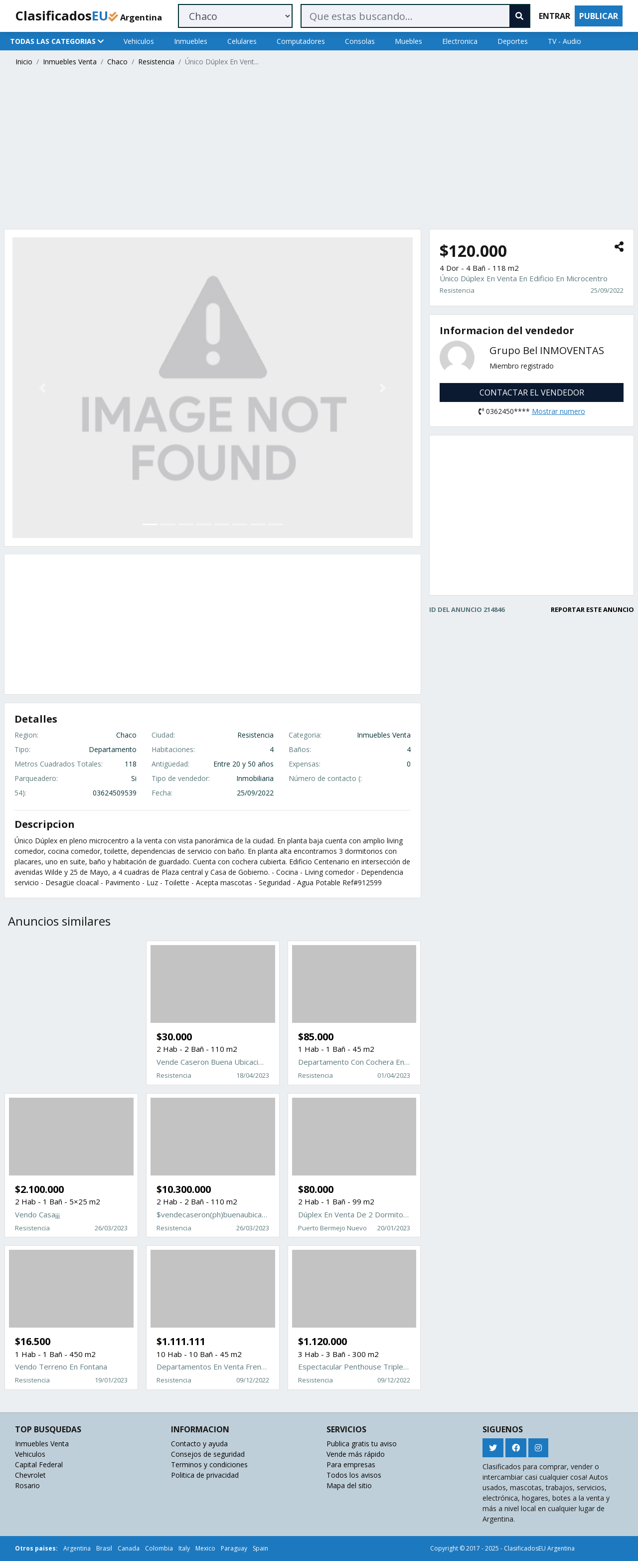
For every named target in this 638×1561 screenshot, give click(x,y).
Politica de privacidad (205, 1475)
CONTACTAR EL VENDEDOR (531, 392)
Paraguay (234, 1548)
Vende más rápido (355, 1454)
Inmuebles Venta (70, 61)
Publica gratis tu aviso (361, 1443)
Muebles (408, 41)
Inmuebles (190, 41)
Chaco (117, 61)
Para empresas (350, 1464)
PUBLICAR (598, 15)
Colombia (159, 1548)
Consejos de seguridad (208, 1454)
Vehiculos (139, 41)
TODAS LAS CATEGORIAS (57, 41)
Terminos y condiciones (209, 1464)
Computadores (301, 41)
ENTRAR (554, 15)
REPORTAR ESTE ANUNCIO (592, 609)
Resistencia (156, 61)
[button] (42, 387)
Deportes (512, 41)
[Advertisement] (303, 149)
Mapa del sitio (349, 1485)
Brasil (104, 1548)
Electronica (460, 41)
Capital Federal (39, 1464)
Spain (260, 1548)
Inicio (23, 61)
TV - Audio (564, 41)
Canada (129, 1548)
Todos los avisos (353, 1475)
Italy (184, 1548)
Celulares (242, 41)
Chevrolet (30, 1475)
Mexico (205, 1548)
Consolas (360, 41)
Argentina (77, 1548)
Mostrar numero (558, 411)
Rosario (27, 1485)
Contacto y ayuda (199, 1443)
